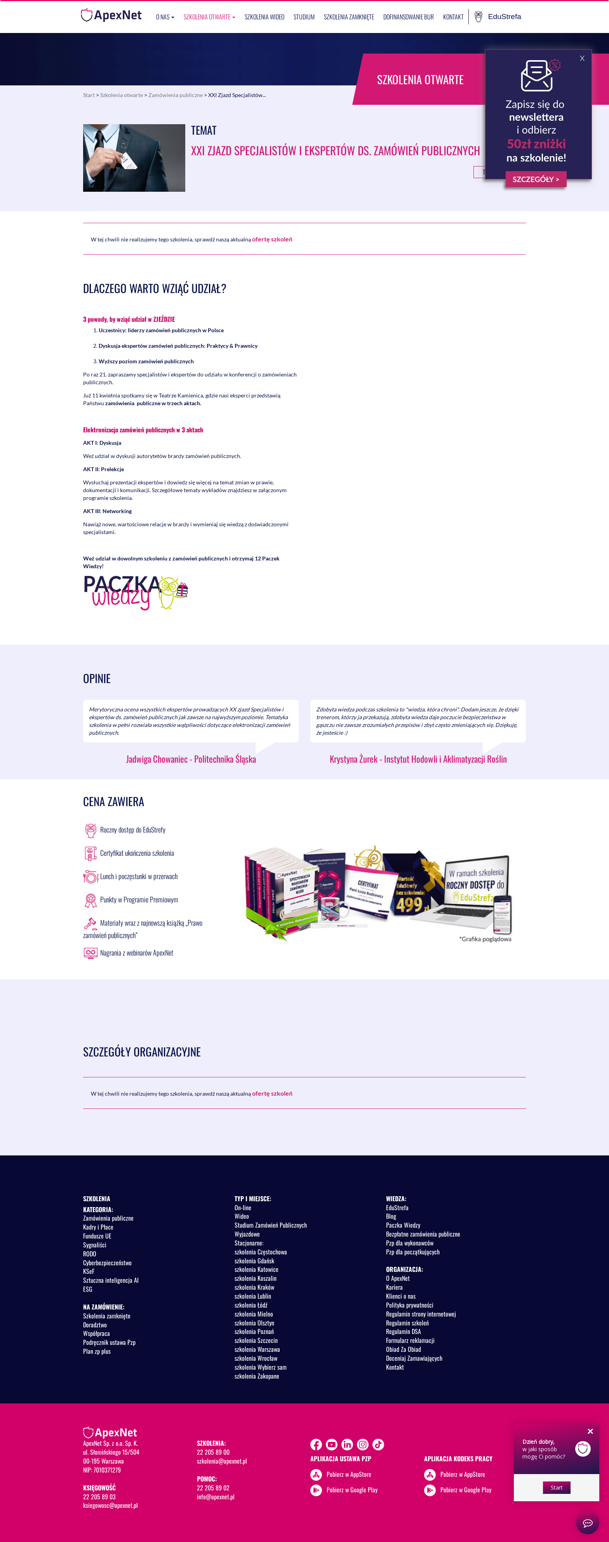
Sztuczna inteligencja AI (111, 1280)
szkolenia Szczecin (256, 1340)
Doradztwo (95, 1324)
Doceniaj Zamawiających (414, 1358)
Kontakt (453, 16)
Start (89, 95)
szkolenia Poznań (254, 1331)
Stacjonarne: (249, 1242)
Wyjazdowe (247, 1233)
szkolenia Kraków (254, 1287)
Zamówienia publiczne (175, 95)
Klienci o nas (401, 1296)
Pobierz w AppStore (349, 1474)
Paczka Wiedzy (403, 1225)
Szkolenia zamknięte (349, 16)
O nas (165, 16)
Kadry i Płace (98, 1227)
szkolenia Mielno (254, 1313)
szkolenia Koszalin (256, 1278)
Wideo (242, 1216)
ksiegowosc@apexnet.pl (110, 1505)
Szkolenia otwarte (209, 16)
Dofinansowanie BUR (408, 16)
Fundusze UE (97, 1235)
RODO (89, 1253)
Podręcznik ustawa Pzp (109, 1342)
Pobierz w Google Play (352, 1489)
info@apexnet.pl (216, 1496)
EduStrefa (498, 17)
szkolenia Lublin (253, 1296)
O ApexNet (398, 1278)
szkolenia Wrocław (256, 1358)
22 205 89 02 (213, 1487)
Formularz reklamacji (410, 1340)
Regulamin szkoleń (407, 1322)
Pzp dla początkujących (413, 1251)
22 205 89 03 (99, 1496)
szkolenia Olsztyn (254, 1322)
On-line (243, 1207)
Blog (391, 1216)
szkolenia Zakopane (257, 1376)
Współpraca (96, 1333)
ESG (87, 1289)
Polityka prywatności (409, 1305)
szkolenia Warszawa (257, 1349)
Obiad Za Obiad (403, 1349)
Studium (304, 16)
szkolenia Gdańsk (254, 1260)
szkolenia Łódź (251, 1305)
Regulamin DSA (403, 1331)
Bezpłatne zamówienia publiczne (423, 1233)
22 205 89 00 (213, 1452)
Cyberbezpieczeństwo (107, 1262)
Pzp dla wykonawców (409, 1242)
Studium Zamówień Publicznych (271, 1225)
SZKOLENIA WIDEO (264, 16)
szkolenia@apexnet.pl (222, 1461)
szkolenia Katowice (256, 1269)
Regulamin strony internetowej (421, 1313)
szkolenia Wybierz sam (261, 1367)
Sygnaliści (94, 1244)
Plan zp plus (97, 1351)
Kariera (394, 1287)
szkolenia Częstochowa (261, 1251)
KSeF (88, 1271)
